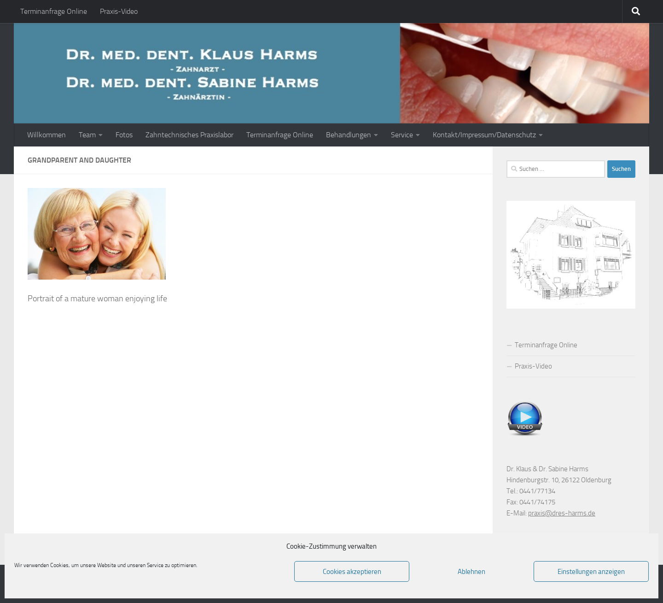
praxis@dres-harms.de (561, 513)
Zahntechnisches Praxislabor (189, 134)
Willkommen (46, 134)
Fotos (124, 134)
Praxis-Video (119, 11)
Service (402, 134)
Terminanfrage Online (53, 11)
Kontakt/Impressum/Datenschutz (484, 134)
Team (87, 134)
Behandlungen (348, 134)
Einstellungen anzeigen (591, 572)
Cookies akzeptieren (352, 572)
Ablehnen (471, 572)
